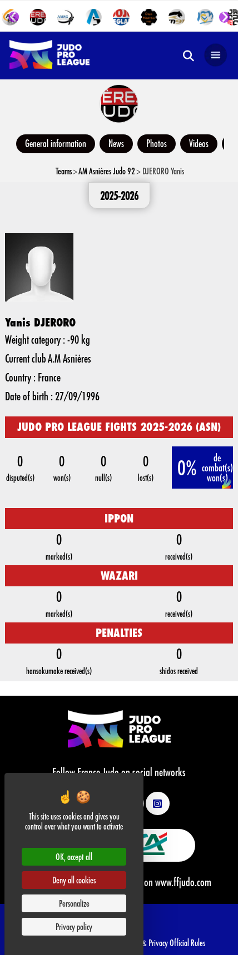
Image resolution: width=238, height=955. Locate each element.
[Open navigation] (216, 55)
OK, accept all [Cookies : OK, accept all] (74, 856)
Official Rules (187, 942)
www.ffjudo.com (183, 881)
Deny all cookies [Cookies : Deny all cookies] (74, 879)
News (116, 143)
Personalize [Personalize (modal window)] (74, 903)
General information (55, 143)
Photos (156, 143)
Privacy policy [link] (74, 926)
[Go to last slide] (14, 17)
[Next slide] (224, 17)
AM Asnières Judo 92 (106, 170)
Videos (199, 143)
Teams (64, 170)
